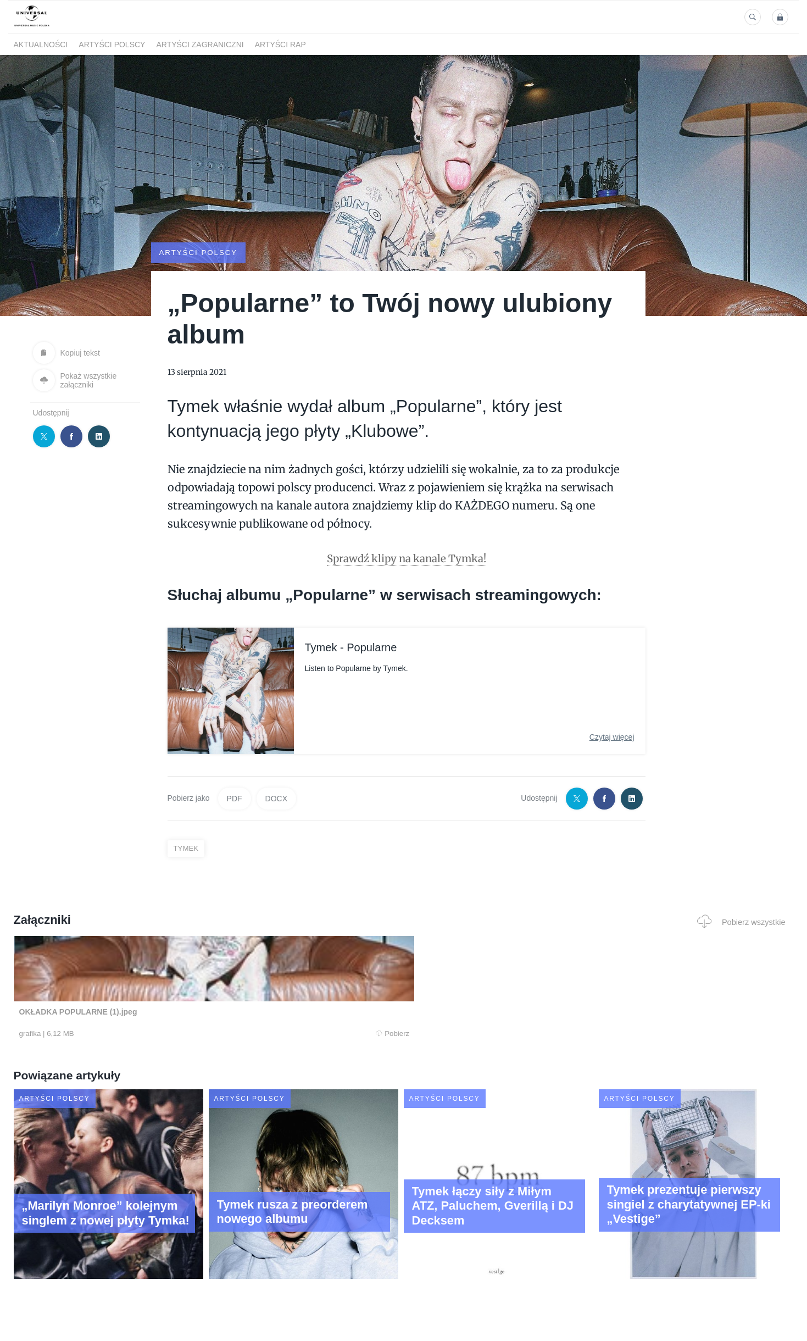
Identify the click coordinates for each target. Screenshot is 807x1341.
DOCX (276, 798)
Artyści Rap (280, 44)
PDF (234, 798)
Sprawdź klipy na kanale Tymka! (406, 557)
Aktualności (41, 44)
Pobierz (179, 1033)
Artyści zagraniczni (199, 44)
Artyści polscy (112, 44)
